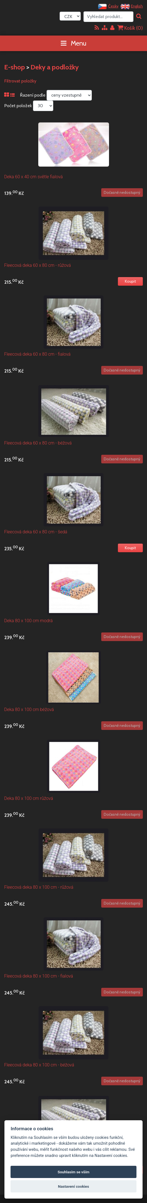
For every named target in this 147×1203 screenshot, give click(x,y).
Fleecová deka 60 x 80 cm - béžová (38, 443)
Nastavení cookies (73, 1186)
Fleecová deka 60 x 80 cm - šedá (35, 531)
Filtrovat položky (20, 81)
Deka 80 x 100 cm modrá (28, 620)
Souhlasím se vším (74, 1172)
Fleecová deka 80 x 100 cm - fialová (38, 976)
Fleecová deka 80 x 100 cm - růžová (38, 887)
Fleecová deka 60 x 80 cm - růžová (37, 265)
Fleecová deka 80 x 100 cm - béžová (39, 1065)
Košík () (130, 28)
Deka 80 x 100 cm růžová (28, 798)
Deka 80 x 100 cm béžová (29, 709)
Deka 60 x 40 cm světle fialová (33, 176)
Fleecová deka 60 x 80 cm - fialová (37, 354)
